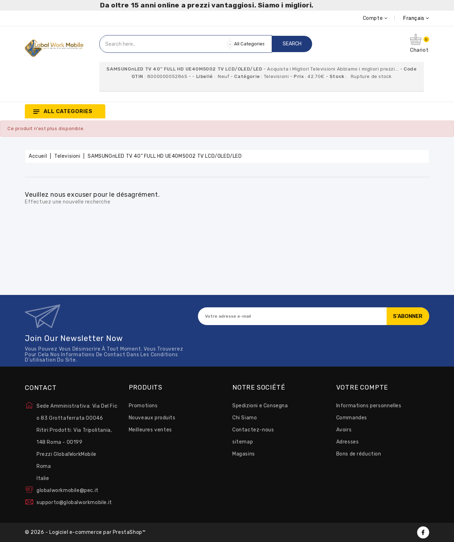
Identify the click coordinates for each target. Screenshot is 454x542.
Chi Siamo (244, 418)
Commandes (351, 418)
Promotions (143, 406)
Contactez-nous (253, 430)
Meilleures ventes (150, 430)
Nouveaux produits (152, 418)
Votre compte (362, 387)
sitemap (242, 442)
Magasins (243, 454)
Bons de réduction (358, 454)
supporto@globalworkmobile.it (74, 502)
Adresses (347, 442)
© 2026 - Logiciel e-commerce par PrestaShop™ (85, 532)
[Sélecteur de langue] (408, 18)
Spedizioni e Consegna (260, 406)
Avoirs (344, 430)
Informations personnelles (369, 406)
